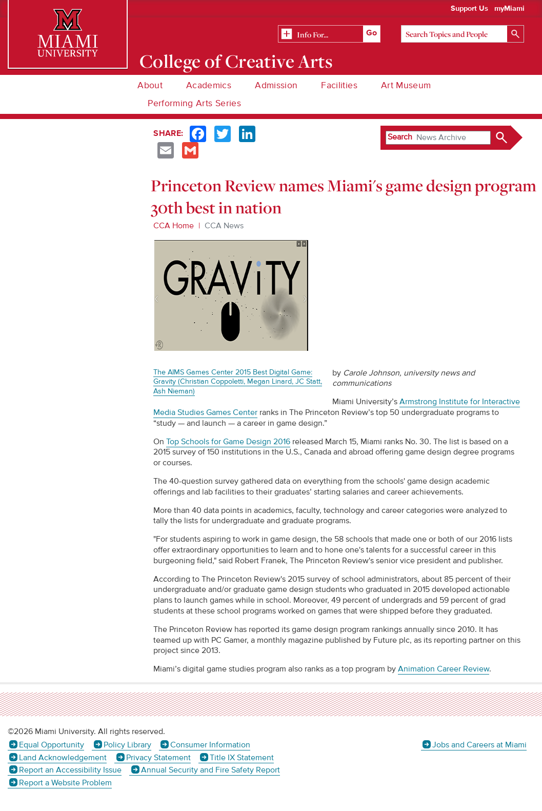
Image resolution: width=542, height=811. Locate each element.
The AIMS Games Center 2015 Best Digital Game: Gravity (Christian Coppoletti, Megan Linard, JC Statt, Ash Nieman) (237, 381)
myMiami (509, 8)
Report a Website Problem (65, 783)
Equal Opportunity (51, 745)
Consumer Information (210, 745)
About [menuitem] (150, 85)
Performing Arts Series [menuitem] (194, 103)
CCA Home (173, 226)
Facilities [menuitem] (339, 85)
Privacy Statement (158, 758)
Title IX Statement (242, 758)
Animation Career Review (443, 669)
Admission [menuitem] (276, 85)
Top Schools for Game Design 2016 (228, 442)
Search (400, 137)
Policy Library (127, 745)
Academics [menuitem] (208, 85)
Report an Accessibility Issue (70, 770)
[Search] (463, 34)
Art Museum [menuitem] (406, 85)
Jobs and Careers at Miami (479, 745)
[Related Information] (329, 34)
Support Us (469, 8)
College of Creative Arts (236, 61)
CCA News (224, 226)
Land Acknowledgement (63, 758)
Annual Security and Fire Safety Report (210, 770)
